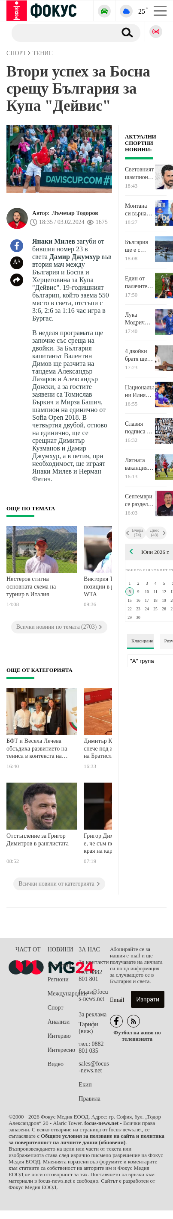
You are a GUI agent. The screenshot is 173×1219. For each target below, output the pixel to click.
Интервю (59, 1036)
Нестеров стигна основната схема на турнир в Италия (31, 586)
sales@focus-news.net (94, 1067)
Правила (89, 1098)
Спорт (56, 1007)
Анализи (59, 1022)
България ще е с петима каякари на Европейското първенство (139, 246)
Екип (85, 1084)
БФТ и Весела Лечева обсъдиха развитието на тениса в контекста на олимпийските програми (37, 749)
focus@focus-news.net (93, 995)
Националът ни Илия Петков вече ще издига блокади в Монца (139, 391)
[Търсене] (60, 32)
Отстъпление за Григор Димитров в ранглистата (37, 840)
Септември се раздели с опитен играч (138, 500)
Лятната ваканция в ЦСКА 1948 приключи (138, 464)
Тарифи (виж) (88, 1027)
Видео (56, 1064)
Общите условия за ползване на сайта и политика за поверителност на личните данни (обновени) (86, 1139)
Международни (63, 993)
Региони (58, 979)
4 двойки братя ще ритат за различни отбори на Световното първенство (139, 355)
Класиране (142, 640)
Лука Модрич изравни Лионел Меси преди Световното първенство (139, 319)
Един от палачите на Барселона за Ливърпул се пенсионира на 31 (139, 282)
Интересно (61, 1050)
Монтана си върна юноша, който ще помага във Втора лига (138, 210)
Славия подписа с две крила (137, 428)
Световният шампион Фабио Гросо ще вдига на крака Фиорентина (139, 173)
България (59, 965)
